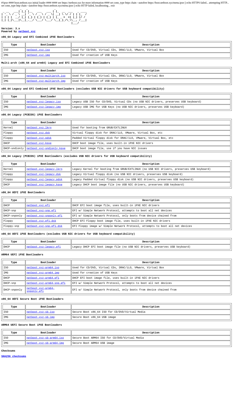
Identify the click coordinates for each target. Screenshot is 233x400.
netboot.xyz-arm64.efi (43, 309)
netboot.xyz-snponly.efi (44, 240)
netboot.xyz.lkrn (39, 142)
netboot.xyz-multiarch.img (46, 91)
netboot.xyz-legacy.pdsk (44, 200)
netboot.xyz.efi (38, 228)
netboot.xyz (27, 36)
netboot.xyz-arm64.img (43, 303)
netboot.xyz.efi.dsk (41, 246)
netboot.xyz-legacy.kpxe (44, 206)
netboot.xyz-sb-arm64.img (45, 381)
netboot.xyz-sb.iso (41, 347)
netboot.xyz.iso (38, 57)
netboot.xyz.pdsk (39, 154)
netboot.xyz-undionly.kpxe (46, 165)
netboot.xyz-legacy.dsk (44, 194)
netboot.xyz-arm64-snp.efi (46, 314)
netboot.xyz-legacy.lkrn (44, 188)
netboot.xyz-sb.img (41, 352)
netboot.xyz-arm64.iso (43, 297)
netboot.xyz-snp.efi (41, 234)
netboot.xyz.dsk (38, 148)
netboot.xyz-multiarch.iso (46, 85)
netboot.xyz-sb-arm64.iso (45, 375)
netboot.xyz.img (38, 62)
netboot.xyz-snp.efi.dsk (44, 252)
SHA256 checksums (13, 395)
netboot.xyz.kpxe (39, 160)
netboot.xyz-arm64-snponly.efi (41, 322)
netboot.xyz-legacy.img (44, 119)
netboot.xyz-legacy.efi (44, 274)
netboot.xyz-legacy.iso (44, 114)
